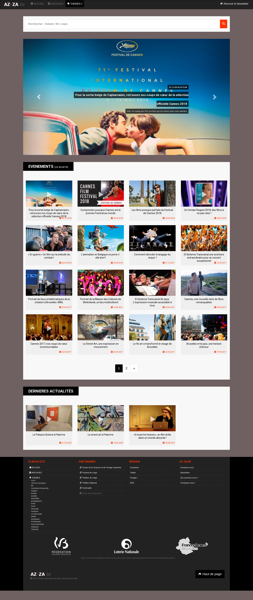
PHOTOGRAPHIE (37, 524)
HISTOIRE (35, 509)
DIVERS (34, 496)
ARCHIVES (56, 3)
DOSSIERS (35, 498)
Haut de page (210, 574)
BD (32, 486)
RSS (132, 483)
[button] (38, 97)
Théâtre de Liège (88, 478)
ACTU (33, 480)
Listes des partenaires (91, 493)
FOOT (33, 506)
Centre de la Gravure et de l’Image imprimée (100, 467)
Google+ (134, 478)
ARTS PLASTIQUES (38, 483)
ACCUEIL (37, 3)
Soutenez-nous (187, 467)
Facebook (134, 467)
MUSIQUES (35, 519)
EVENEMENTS (36, 501)
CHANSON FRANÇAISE (40, 488)
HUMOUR (34, 511)
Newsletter (185, 473)
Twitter (133, 473)
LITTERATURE (36, 514)
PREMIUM (35, 527)
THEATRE (34, 529)
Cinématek (86, 488)
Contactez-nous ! (187, 483)
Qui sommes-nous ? (189, 478)
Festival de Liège (88, 473)
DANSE (34, 493)
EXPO (33, 504)
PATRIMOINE (36, 522)
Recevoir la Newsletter (234, 3)
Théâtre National (88, 483)
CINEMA (34, 491)
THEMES (74, 3)
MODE (33, 516)
